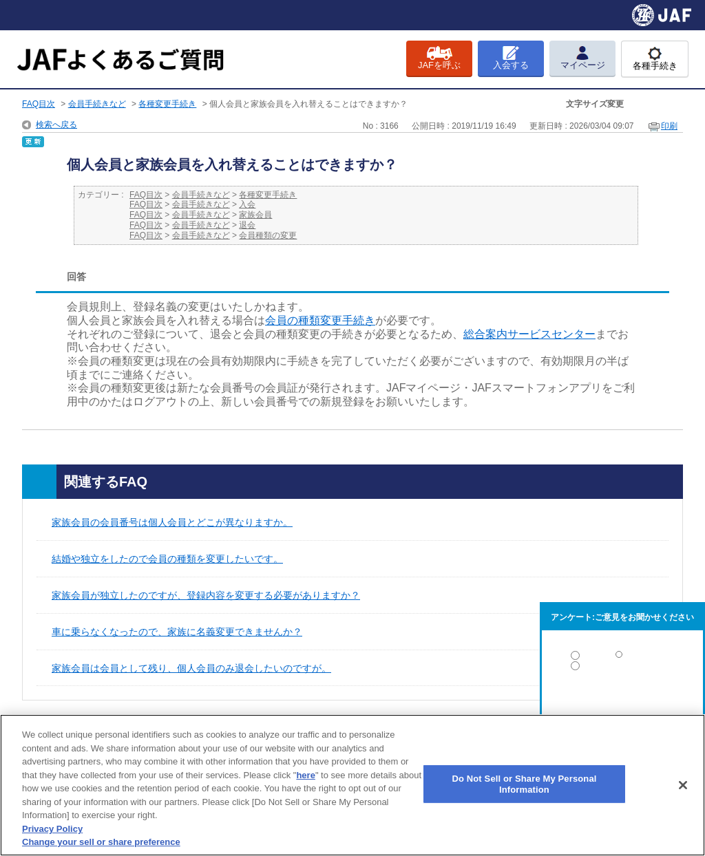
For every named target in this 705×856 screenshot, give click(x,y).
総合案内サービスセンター (529, 334)
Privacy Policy (52, 829)
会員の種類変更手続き (320, 320)
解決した (622, 658)
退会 (247, 225)
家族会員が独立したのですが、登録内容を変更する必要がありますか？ (206, 595)
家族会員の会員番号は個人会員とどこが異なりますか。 (172, 522)
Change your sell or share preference (101, 842)
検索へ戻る (56, 124)
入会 (247, 204)
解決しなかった (622, 703)
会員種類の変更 (268, 235)
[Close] (683, 785)
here (305, 775)
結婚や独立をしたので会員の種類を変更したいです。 (167, 558)
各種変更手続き (167, 104)
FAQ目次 (38, 104)
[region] (352, 785)
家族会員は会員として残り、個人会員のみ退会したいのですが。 (191, 668)
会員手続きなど (97, 104)
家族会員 (255, 215)
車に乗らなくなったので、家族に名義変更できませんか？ (177, 631)
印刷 (669, 126)
